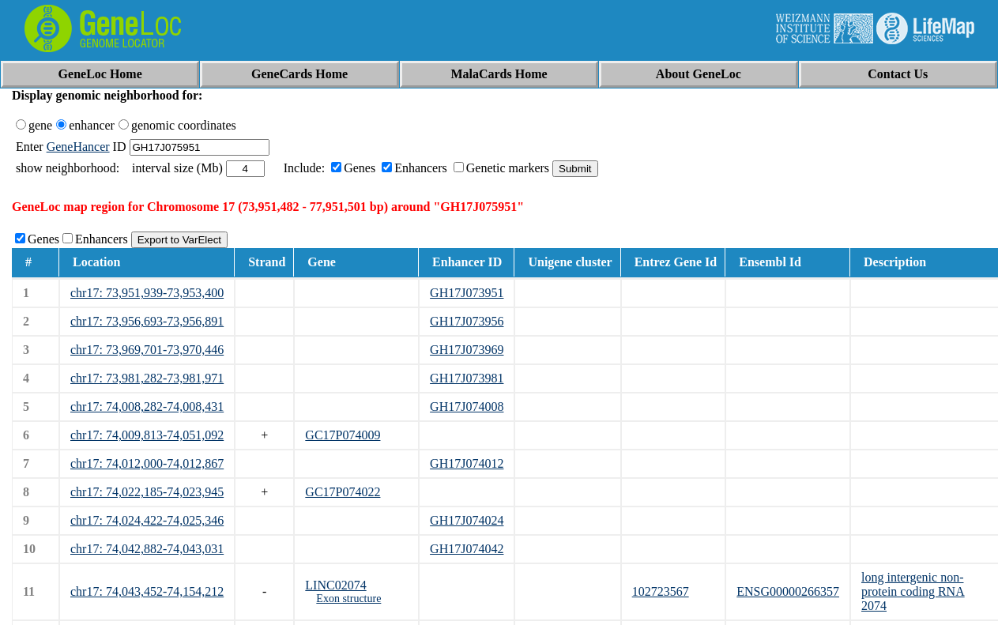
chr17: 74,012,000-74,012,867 (147, 463)
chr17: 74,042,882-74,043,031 (147, 548)
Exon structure (348, 598)
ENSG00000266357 (787, 591)
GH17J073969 (466, 349)
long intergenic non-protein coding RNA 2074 (913, 591)
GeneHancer (78, 146)
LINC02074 (335, 585)
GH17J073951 (466, 292)
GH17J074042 (466, 548)
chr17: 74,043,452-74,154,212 (147, 591)
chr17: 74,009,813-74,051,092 (147, 435)
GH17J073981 (466, 378)
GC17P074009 (342, 435)
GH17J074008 (466, 406)
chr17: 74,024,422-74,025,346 (147, 520)
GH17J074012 (466, 463)
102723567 (660, 591)
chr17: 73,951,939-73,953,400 (147, 292)
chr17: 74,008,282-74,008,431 (147, 406)
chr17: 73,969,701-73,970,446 (147, 349)
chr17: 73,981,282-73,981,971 (147, 378)
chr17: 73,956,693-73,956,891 (147, 321)
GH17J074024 (466, 520)
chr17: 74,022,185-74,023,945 (147, 492)
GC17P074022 (342, 492)
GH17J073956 (466, 321)
